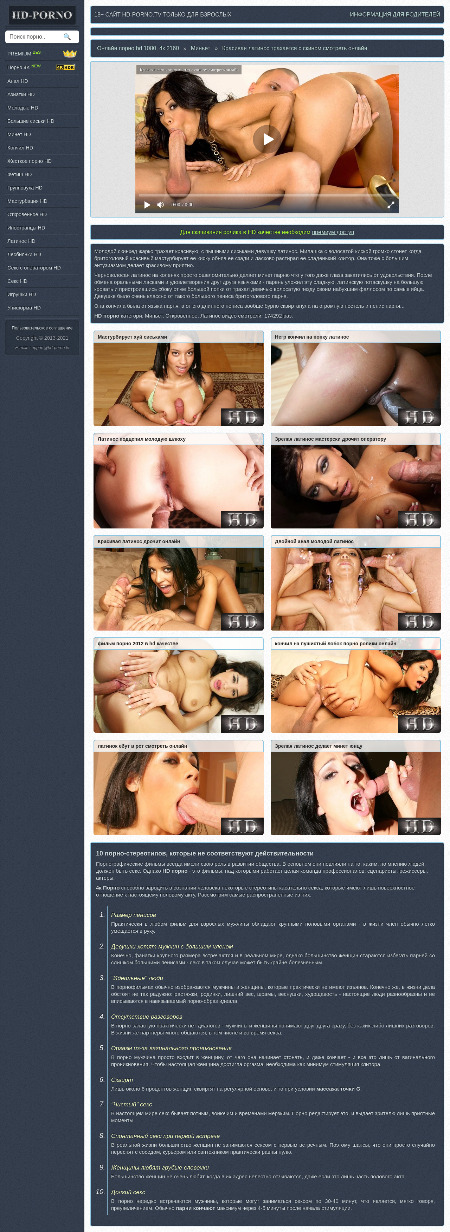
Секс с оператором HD (34, 268)
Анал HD (17, 81)
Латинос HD (21, 241)
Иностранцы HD (26, 228)
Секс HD (17, 281)
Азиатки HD (21, 94)
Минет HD (19, 134)
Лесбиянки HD (24, 254)
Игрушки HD (21, 294)
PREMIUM (42, 54)
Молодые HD (22, 108)
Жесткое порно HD (29, 161)
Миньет (200, 48)
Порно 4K (42, 67)
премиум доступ (333, 232)
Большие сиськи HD (30, 121)
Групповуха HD (25, 188)
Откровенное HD (27, 214)
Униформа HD (24, 308)
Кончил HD (20, 148)
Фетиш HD (19, 174)
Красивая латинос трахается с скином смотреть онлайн (294, 48)
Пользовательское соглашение (42, 328)
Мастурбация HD (27, 201)
